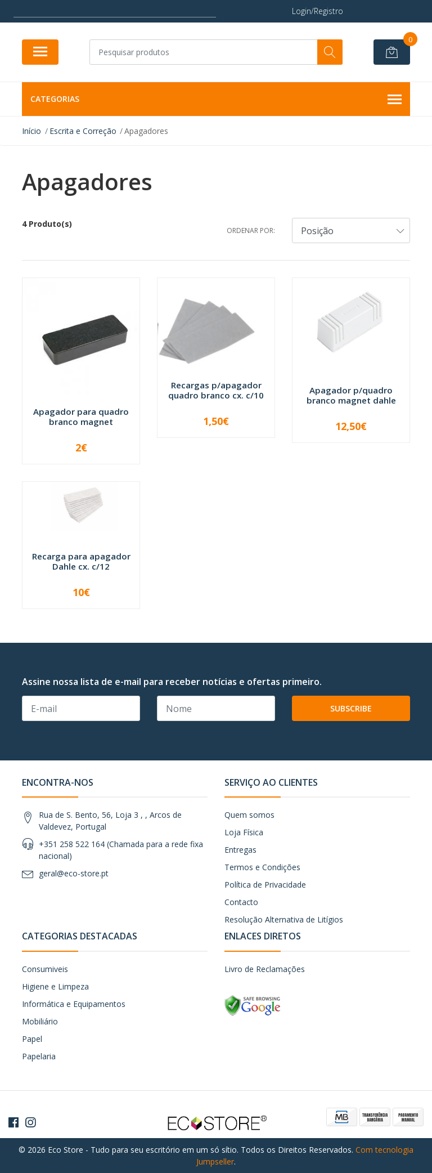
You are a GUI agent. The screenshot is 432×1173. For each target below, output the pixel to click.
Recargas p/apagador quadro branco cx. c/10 (216, 390)
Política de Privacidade (265, 884)
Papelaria (39, 1056)
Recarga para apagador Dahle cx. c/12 (81, 561)
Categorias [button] (216, 99)
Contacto (241, 902)
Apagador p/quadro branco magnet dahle (351, 395)
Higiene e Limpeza (55, 986)
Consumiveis (45, 969)
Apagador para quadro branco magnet (81, 416)
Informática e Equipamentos (73, 1004)
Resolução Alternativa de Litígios (283, 919)
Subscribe (351, 708)
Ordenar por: (251, 230)
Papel (32, 1038)
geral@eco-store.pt (74, 873)
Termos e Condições (262, 867)
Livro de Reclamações (264, 969)
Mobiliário (40, 1021)
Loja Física (243, 832)
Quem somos (249, 814)
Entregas (240, 849)
